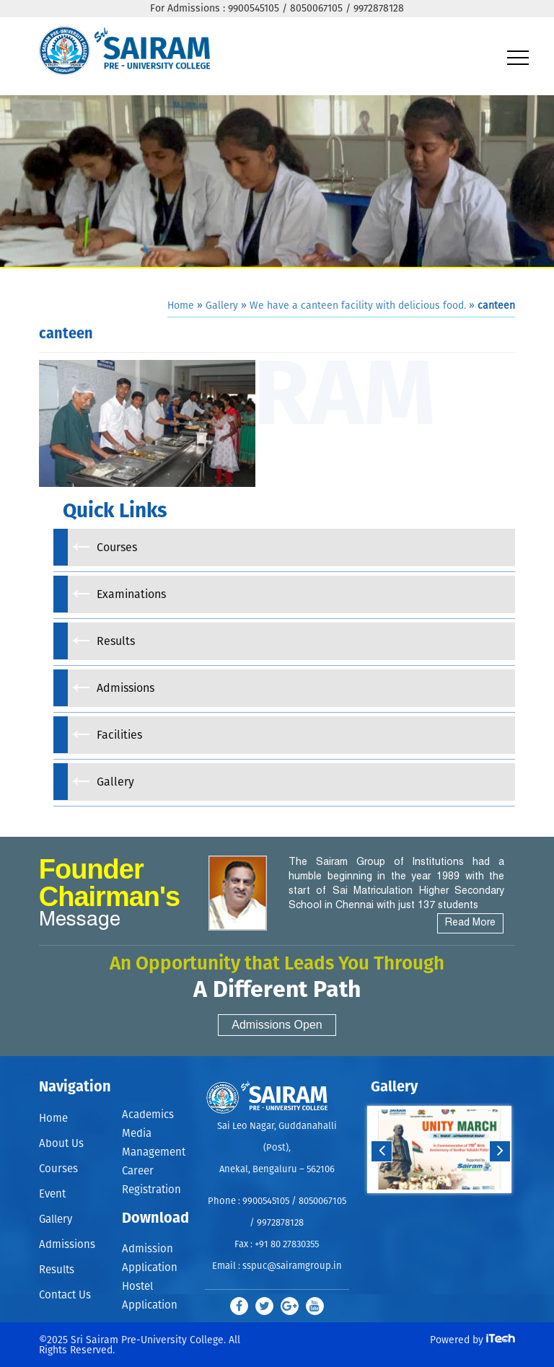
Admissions (67, 1244)
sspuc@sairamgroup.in (292, 1266)
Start (437, 1207)
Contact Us (65, 1295)
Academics (148, 1114)
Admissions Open (277, 1025)
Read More (470, 923)
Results (56, 1270)
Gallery (222, 306)
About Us (61, 1143)
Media (136, 1133)
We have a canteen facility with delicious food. (358, 306)
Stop (449, 1207)
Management (153, 1152)
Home (180, 306)
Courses (58, 1169)
